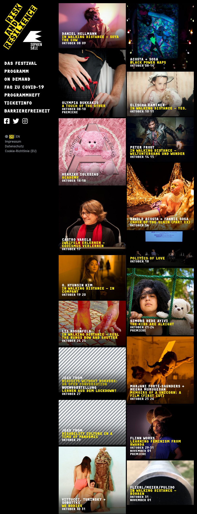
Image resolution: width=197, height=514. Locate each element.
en (18, 136)
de (11, 136)
